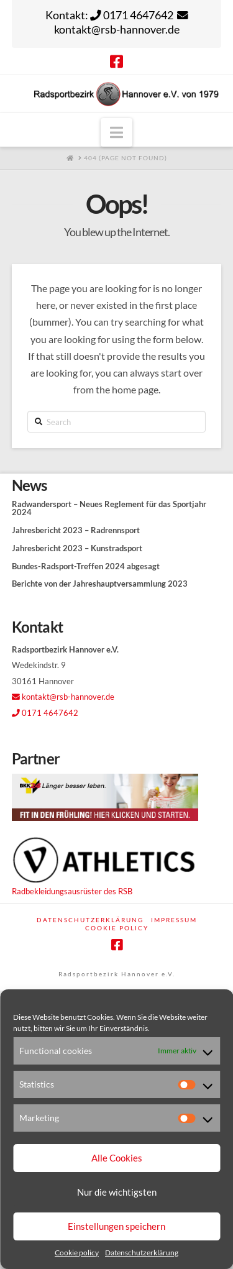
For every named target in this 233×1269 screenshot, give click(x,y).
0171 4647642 (45, 713)
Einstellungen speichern (116, 1226)
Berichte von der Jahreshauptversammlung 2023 (100, 584)
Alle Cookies (116, 1157)
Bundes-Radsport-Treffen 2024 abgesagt (86, 566)
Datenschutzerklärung (141, 1252)
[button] (116, 132)
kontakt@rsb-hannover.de (63, 697)
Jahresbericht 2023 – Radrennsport (76, 530)
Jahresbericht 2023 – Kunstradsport (77, 548)
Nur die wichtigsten (117, 1192)
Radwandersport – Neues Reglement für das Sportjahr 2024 (109, 508)
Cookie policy (77, 1252)
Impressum (174, 919)
